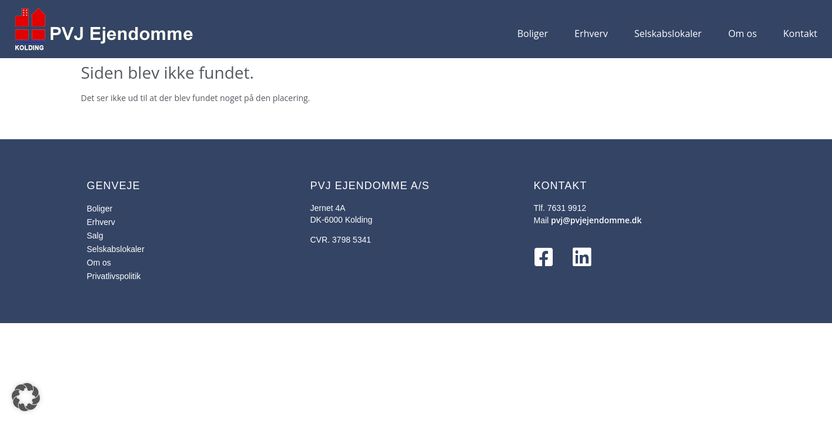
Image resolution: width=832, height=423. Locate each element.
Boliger (532, 33)
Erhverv (591, 33)
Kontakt (800, 33)
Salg (95, 235)
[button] (26, 397)
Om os (742, 33)
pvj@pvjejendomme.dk (596, 220)
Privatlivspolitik (114, 276)
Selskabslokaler (668, 33)
